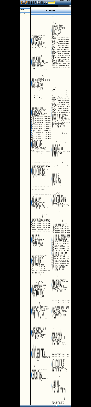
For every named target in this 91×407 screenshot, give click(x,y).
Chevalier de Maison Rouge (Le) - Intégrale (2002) (41, 113)
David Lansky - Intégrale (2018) (37, 204)
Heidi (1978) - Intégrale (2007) (37, 297)
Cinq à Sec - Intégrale (35, 115)
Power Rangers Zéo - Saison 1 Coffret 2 (59, 255)
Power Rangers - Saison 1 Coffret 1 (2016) (59, 223)
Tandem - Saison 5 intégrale (57, 333)
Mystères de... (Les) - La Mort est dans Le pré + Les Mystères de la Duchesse (61, 164)
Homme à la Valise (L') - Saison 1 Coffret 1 (39, 303)
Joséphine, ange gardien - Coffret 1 (38, 341)
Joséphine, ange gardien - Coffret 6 (38, 347)
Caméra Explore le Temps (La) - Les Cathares (40, 98)
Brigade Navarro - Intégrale (36, 90)
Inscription (62, 0)
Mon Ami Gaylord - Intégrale (57, 141)
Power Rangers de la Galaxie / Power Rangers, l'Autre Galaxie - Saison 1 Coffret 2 (61, 231)
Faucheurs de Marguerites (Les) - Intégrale (39, 255)
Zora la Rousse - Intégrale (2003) (58, 403)
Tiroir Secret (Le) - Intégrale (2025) (58, 351)
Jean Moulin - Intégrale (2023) (37, 332)
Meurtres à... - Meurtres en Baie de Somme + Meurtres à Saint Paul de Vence (61, 60)
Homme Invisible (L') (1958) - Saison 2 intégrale (40, 308)
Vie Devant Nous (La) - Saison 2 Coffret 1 (59, 370)
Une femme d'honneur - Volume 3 (58, 362)
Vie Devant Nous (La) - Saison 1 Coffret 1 (59, 368)
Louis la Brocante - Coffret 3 (37, 376)
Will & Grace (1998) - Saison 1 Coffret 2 (59, 389)
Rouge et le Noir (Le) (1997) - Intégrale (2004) (60, 287)
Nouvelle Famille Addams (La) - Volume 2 (59, 187)
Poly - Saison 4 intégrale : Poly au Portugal (59, 216)
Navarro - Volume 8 (55, 177)
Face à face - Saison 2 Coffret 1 (37, 248)
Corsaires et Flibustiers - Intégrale (38, 174)
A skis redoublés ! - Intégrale (37, 37)
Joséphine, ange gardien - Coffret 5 (38, 345)
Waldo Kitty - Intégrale (56, 386)
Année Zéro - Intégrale (36, 68)
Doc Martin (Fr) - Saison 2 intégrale (38, 215)
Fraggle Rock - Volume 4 (36, 276)
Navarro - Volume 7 (55, 176)
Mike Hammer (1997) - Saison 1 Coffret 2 (59, 126)
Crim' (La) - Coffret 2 (35, 177)
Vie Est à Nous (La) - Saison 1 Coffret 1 (59, 372)
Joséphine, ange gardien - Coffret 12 (38, 353)
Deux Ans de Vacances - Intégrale (38, 211)
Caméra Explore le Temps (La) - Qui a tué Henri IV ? (41, 100)
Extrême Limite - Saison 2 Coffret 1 (38, 243)
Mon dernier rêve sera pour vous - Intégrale (59, 142)
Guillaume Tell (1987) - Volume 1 (37, 291)
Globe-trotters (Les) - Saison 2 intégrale (39, 284)
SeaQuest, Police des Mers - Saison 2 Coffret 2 (60, 307)
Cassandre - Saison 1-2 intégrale (37, 107)
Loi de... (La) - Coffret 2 (36, 371)
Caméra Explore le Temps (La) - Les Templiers (40, 99)
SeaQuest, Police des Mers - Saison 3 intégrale (60, 308)
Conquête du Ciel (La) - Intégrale (37, 167)
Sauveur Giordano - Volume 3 (57, 298)
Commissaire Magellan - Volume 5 (38, 161)
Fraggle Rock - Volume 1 (36, 273)
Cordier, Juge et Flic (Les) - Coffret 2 (38, 171)
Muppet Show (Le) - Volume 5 (57, 158)
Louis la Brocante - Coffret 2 (37, 375)
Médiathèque (41, 6)
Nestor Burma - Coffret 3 (56, 180)
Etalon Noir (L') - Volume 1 (36, 234)
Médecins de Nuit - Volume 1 (57, 31)
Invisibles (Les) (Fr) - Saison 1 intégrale (39, 327)
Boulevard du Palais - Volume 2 (37, 88)
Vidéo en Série (22, 7)
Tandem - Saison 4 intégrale (57, 332)
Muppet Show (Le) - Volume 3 (57, 156)
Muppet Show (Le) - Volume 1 (57, 154)
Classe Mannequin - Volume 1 (37, 143)
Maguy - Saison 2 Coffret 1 (56, 21)
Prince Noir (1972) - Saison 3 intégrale (58, 268)
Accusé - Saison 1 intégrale (36, 38)
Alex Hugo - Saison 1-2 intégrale (37, 48)
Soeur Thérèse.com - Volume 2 (57, 318)
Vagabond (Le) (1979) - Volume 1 (58, 367)
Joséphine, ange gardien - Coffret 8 (38, 349)
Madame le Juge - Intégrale (57, 16)
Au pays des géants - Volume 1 (37, 71)
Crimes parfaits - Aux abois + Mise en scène (39, 183)
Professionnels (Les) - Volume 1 (57, 271)
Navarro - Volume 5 (55, 173)
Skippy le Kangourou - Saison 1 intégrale (59, 314)
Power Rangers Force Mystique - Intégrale (59, 239)
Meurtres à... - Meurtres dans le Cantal (59, 117)
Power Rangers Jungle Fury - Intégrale (59, 240)
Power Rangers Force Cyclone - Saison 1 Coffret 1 (61, 237)
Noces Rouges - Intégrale (56, 185)
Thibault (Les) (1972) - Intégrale (57, 343)
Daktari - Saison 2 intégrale (36, 198)
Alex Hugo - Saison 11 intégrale (37, 56)
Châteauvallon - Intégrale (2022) (37, 111)
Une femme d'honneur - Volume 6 (58, 365)
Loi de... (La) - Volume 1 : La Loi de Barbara (39, 367)
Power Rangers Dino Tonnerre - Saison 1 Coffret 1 (61, 235)
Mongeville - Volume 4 (56, 146)
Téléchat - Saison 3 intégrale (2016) (58, 338)
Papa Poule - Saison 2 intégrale (57, 196)
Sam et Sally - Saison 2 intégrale (58, 291)
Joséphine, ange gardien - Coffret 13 (38, 354)
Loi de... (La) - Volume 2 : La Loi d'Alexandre (39, 368)
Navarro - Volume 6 (55, 175)
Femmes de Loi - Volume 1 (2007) (38, 257)
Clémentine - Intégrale (36, 146)
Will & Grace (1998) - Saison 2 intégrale (59, 392)
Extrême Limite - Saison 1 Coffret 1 (38, 241)
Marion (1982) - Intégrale (56, 29)
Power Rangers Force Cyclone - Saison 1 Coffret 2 (61, 236)
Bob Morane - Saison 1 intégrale (37, 84)
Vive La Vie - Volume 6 (56, 382)
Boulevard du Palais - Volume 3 (37, 89)
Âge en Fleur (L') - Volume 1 (37, 44)
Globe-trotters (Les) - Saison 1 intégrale (39, 283)
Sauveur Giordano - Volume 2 (57, 297)
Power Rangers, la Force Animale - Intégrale (60, 260)
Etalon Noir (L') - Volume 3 (36, 236)
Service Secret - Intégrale (56, 312)
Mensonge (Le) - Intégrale (56, 33)
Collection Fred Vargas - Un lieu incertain (39, 152)
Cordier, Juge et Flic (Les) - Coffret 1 (38, 170)
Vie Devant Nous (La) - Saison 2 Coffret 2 (59, 371)
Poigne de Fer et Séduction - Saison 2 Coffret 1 (60, 206)
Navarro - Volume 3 (55, 172)
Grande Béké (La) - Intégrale (37, 289)
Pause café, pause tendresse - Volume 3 (59, 198)
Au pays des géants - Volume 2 (37, 70)
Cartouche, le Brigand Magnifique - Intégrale (39, 106)
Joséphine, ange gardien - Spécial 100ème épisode (41, 356)
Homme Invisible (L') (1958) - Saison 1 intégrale (40, 309)
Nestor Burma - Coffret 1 (56, 178)
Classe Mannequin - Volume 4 (37, 144)
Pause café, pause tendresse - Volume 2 (59, 200)
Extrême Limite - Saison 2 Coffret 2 (38, 244)
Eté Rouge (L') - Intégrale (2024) (37, 240)
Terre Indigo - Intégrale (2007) (57, 340)
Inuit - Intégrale (34, 326)
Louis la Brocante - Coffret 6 (37, 373)
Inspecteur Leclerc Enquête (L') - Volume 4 (39, 324)
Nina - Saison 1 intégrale (56, 181)
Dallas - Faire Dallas (35, 201)
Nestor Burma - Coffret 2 (56, 179)
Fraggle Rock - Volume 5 (36, 277)
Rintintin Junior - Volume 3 (56, 284)
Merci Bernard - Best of (56, 34)
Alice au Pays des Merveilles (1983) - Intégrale (40, 62)
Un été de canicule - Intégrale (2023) (58, 359)
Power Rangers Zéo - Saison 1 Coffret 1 (59, 254)
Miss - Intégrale (54, 134)
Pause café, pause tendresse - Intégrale (59, 201)
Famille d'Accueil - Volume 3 (37, 253)
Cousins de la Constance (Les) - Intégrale (39, 175)
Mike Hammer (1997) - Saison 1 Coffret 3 (59, 128)
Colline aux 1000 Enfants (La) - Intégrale (39, 154)
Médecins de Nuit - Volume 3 (57, 30)
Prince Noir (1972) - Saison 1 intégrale (58, 266)
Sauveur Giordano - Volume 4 (57, 299)
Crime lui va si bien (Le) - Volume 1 (38, 179)
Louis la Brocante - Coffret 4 (37, 377)
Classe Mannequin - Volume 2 (37, 142)
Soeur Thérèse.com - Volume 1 (57, 317)
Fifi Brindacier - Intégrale (36, 263)
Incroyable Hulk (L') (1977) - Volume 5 (38, 317)
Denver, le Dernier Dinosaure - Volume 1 (39, 210)
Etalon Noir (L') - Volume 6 (36, 238)
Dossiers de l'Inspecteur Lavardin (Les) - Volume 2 (41, 220)
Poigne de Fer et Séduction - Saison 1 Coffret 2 (60, 205)
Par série (22, 9)
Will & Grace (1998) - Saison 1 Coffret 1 (59, 388)
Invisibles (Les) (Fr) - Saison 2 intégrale (39, 328)
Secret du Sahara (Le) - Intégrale (58, 309)
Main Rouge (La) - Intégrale (57, 23)
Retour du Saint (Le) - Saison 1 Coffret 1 (59, 278)
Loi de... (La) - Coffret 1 (36, 370)
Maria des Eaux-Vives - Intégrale (58, 25)
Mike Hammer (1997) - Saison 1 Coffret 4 (59, 129)
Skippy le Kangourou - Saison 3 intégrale (59, 316)
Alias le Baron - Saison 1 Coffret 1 (38, 60)
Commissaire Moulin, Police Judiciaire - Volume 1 (40, 164)
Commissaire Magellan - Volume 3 (38, 159)
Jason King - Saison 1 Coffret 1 (37, 330)
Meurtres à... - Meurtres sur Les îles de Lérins (60, 115)
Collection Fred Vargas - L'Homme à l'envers (39, 153)
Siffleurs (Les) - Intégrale (56, 313)
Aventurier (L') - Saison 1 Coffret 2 (38, 78)
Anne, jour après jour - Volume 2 (37, 67)
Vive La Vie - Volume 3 (56, 379)
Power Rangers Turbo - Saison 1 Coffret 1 (59, 252)
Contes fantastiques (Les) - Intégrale (38, 168)
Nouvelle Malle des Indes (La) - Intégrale (59, 191)
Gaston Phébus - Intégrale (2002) (38, 281)
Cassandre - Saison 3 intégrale (37, 108)
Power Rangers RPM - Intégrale (57, 245)
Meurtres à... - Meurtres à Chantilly (58, 116)
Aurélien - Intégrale (35, 74)
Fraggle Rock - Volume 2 (36, 274)
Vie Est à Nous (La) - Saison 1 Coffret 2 (59, 373)
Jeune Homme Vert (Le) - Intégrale (38, 335)
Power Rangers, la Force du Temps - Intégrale (60, 265)
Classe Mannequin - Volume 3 (37, 141)
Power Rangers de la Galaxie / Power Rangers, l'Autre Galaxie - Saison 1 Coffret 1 (61, 233)
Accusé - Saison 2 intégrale (36, 39)
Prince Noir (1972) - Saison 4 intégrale (58, 269)
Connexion (68, 0)
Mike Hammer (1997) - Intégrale (57, 127)
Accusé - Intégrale (35, 40)
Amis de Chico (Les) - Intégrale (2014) (38, 65)
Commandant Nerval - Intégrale (37, 155)
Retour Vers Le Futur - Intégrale (57, 280)
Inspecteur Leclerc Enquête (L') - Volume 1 (39, 320)
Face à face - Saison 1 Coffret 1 (37, 246)
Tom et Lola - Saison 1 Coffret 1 (57, 352)
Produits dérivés (23, 12)
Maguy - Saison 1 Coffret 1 (56, 18)
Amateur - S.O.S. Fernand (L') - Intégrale (39, 63)
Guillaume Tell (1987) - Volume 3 (37, 293)
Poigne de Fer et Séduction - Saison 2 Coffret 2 (60, 207)
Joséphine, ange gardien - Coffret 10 (38, 351)
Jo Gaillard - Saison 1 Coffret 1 (37, 336)
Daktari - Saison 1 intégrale (36, 197)
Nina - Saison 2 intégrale (56, 182)
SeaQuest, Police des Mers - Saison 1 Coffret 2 (60, 305)
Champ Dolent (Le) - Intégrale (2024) (38, 110)
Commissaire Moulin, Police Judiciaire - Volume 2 (40, 165)
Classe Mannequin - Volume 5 (37, 145)
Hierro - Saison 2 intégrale (36, 302)
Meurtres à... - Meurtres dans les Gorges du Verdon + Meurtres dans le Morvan (61, 123)
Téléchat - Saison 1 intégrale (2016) (58, 336)
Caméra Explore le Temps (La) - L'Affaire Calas (40, 91)
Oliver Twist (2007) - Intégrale (57, 193)
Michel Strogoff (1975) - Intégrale (58, 124)
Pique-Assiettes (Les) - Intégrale (57, 203)
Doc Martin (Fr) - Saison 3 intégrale (38, 216)
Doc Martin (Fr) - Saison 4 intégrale (38, 217)
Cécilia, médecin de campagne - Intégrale (39, 109)
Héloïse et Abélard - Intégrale (37, 299)
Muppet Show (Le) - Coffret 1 (57, 153)
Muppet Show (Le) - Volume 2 (57, 155)
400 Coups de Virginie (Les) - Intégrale (38, 35)
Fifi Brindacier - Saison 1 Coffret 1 (38, 264)
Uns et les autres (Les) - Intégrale (58, 366)
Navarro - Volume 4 (55, 174)
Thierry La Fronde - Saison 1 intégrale (58, 346)
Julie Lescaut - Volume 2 (36, 359)
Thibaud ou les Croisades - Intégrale (58, 342)
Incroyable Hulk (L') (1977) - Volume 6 (38, 313)
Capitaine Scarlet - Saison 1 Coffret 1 (38, 104)
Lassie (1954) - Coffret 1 (36, 362)
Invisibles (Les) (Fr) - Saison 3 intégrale (39, 329)
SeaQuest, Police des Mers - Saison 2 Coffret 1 (60, 306)
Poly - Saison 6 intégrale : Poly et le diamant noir (60, 221)
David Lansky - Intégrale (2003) (37, 203)
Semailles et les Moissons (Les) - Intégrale (59, 311)
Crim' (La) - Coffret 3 (35, 178)
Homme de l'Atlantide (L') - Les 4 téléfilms (39, 305)
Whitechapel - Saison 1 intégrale (57, 387)
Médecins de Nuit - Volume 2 (57, 32)
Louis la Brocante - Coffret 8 (37, 380)
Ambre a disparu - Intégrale (36, 64)
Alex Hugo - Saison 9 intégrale (37, 54)
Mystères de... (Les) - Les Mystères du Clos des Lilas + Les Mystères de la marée (61, 167)
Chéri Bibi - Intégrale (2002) (37, 112)
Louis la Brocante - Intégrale (37, 381)
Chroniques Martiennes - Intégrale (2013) (39, 114)
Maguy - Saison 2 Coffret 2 (56, 22)
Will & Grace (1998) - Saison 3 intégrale (59, 393)
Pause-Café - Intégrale (56, 202)
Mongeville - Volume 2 (56, 144)
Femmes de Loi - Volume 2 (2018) (38, 262)
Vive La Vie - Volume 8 (56, 384)
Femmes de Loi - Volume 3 (36, 259)
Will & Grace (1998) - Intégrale (57, 400)
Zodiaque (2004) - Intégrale (57, 402)
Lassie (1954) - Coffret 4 (36, 366)
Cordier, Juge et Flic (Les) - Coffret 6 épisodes (40, 169)
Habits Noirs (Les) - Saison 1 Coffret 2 (38, 296)
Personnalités (34, 6)
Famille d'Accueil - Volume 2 (37, 252)
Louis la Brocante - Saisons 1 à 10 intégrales (40, 378)
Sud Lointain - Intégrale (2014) (57, 325)
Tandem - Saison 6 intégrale (57, 334)
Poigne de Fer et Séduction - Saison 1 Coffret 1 (60, 204)
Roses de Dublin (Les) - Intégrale (58, 286)
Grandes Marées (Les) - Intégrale (38, 290)
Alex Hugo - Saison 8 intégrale (37, 53)
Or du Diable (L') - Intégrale (57, 194)
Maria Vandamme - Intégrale (57, 26)
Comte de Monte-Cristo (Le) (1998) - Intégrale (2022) (41, 166)
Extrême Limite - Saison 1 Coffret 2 (38, 242)
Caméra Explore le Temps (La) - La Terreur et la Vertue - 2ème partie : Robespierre (41, 97)
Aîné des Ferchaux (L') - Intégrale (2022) (39, 47)
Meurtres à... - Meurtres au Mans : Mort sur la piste (61, 119)
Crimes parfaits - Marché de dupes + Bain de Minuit (41, 184)
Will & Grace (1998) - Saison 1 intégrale (59, 391)
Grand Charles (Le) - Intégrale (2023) (38, 288)
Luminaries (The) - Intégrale (37, 383)
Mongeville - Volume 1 (56, 143)
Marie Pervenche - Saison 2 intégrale (58, 27)
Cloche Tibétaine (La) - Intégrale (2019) (39, 147)
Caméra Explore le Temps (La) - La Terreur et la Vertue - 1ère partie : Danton (41, 95)
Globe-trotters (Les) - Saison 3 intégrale (39, 285)
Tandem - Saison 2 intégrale (57, 330)
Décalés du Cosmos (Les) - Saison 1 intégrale (40, 207)
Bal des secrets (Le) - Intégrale (37, 81)
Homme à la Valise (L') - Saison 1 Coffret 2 (39, 304)
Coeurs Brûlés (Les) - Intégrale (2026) (38, 148)
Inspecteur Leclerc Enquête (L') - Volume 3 (39, 323)
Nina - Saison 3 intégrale (56, 183)
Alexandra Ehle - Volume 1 (36, 57)
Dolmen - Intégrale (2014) (36, 218)
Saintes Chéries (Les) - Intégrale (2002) (59, 289)
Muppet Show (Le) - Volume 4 (57, 157)
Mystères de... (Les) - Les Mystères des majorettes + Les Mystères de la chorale (61, 165)
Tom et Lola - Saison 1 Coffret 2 (57, 353)
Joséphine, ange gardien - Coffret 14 (38, 355)
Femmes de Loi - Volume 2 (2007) (38, 258)
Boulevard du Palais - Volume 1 (37, 87)
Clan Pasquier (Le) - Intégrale (37, 140)
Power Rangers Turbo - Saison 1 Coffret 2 (59, 253)
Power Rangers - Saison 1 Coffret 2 (58, 224)
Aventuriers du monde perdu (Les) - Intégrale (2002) (41, 80)
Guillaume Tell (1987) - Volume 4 (37, 294)
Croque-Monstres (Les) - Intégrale (38, 196)
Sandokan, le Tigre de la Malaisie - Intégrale (59, 292)
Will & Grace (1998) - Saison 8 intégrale (59, 398)
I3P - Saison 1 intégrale (36, 311)
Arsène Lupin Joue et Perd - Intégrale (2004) (39, 69)
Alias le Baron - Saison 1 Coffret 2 (38, 61)
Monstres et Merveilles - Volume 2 (58, 148)
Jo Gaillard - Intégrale (35, 338)
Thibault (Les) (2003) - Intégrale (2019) (59, 344)
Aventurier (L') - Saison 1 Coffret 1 (38, 77)
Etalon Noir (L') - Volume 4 (36, 233)
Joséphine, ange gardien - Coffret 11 (38, 352)
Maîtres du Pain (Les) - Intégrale (57, 24)
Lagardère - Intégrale (35, 361)
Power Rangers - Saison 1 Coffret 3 (58, 225)
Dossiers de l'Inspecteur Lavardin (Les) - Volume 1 (41, 219)
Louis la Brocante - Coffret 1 (37, 374)
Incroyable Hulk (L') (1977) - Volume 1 (38, 312)
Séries (28, 6)
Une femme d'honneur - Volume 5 (58, 364)
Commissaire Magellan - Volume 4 (38, 160)
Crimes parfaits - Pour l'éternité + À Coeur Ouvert (40, 188)
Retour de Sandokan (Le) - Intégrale (58, 277)
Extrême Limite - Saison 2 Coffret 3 (38, 245)
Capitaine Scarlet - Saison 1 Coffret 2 (38, 105)
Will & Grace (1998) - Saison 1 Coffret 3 (59, 390)
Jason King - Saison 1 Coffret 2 (37, 331)
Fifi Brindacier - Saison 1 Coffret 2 (38, 265)
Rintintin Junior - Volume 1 (56, 283)
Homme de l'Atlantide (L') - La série (38, 307)
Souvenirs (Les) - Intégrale (56, 320)
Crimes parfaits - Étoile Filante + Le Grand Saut (40, 185)
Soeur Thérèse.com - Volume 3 (57, 319)
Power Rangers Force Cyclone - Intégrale (59, 238)
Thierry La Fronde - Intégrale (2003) (58, 345)
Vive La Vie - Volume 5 (56, 381)
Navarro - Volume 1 (55, 170)
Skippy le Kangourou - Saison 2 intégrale (59, 315)
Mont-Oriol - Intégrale (55, 150)
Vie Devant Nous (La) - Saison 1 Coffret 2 (59, 369)
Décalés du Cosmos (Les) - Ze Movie (38, 208)
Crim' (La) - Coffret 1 (35, 176)
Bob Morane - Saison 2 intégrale (37, 85)
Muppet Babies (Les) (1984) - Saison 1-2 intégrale (61, 151)
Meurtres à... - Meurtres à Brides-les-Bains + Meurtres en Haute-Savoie (61, 66)
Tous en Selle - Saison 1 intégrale (58, 358)
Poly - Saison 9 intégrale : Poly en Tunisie (59, 220)
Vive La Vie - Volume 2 (56, 377)
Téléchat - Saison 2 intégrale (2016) (58, 337)
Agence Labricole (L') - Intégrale (37, 46)
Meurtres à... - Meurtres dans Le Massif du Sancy (60, 118)
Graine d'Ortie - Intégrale (36, 287)
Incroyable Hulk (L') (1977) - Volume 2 (38, 314)
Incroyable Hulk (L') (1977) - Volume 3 (38, 316)
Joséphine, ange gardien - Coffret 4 (38, 346)
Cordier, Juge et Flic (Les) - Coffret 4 (38, 173)
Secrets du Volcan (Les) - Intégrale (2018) (59, 310)
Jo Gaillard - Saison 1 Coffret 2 (37, 337)
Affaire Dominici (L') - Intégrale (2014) (38, 42)
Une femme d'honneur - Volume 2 (58, 361)
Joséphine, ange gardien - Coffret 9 (38, 350)
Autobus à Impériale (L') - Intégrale (38, 75)
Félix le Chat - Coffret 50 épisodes (38, 256)
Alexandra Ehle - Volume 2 (36, 58)
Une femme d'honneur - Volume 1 (58, 360)
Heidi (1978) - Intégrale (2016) (37, 298)
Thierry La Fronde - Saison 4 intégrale (58, 350)
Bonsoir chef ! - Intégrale (36, 86)
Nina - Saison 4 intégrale (56, 184)
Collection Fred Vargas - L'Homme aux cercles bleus (41, 151)
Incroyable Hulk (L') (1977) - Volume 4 (38, 315)
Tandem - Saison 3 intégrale (57, 331)
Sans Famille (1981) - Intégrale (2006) (58, 293)
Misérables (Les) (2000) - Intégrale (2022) (59, 133)
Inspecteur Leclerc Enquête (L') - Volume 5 (39, 325)
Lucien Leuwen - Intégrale (36, 382)
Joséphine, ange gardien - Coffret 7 (38, 348)
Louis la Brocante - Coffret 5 (37, 379)
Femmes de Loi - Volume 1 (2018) (38, 261)
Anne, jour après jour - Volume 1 (37, 66)
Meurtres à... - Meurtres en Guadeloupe (59, 114)
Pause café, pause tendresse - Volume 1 (59, 197)
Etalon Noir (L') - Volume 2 (36, 235)
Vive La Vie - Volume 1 (56, 378)
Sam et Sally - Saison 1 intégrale (58, 290)
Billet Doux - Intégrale (35, 82)
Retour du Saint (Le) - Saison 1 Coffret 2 (59, 279)
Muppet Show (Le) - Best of (57, 152)
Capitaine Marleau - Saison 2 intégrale (38, 103)
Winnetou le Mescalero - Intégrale (58, 401)
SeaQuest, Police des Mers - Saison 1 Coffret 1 (60, 304)
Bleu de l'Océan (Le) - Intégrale (37, 83)
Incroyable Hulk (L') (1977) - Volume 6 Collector (40, 318)
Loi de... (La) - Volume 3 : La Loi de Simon (39, 369)
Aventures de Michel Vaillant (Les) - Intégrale (40, 76)
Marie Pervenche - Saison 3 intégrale (58, 28)
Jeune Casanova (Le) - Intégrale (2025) (39, 334)
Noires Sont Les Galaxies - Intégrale (58, 186)
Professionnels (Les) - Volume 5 (57, 276)
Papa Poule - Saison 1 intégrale (57, 195)
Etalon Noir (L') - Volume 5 (36, 237)
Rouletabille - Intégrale (56, 288)
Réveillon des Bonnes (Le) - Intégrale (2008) (60, 281)
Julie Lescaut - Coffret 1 (36, 360)
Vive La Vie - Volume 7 (56, 383)
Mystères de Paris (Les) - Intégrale (58, 162)
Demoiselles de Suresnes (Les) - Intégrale (39, 209)
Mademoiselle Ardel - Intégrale (57, 17)
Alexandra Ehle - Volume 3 (36, 59)
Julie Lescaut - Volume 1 (36, 358)
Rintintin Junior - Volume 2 (56, 282)
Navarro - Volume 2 (55, 171)
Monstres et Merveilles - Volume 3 (58, 149)
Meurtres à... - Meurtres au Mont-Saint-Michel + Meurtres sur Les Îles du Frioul (61, 97)
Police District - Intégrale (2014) (57, 208)
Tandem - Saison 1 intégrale (57, 329)
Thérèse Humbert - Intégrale (57, 341)
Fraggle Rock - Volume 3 (36, 275)
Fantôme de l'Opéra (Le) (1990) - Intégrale (39, 254)
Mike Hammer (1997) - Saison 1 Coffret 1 (59, 125)
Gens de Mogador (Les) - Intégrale (38, 282)
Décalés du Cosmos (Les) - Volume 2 (38, 206)
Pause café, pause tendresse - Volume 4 (59, 199)
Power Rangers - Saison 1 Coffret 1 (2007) (59, 222)
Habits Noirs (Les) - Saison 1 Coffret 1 (38, 295)
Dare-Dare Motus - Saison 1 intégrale (38, 202)
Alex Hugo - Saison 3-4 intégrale (37, 49)
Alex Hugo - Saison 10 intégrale (37, 55)
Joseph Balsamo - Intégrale (36, 340)
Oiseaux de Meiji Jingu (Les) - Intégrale (59, 192)
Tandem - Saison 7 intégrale (57, 335)
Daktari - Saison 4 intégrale (36, 200)
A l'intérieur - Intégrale (35, 36)
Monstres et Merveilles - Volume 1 (58, 147)
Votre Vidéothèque (23, 10)
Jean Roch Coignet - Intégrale (37, 333)
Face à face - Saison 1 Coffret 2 (37, 247)
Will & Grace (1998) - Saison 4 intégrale (59, 394)
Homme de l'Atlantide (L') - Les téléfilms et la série (40, 306)
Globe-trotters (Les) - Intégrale (37, 286)
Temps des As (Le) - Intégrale (57, 339)
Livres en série (23, 13)
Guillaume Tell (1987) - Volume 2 (37, 292)
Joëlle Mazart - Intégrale (36, 339)
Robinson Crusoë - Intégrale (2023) (58, 285)
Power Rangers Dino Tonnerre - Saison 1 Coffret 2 (61, 234)
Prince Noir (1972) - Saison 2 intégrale (58, 267)
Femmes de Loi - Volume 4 (36, 260)
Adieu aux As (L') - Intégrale (37, 41)
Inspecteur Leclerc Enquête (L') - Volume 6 (39, 319)
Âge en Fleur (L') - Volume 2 (37, 45)
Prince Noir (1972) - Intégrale (57, 270)
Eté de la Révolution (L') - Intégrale (38, 239)
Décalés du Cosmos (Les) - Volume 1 (38, 205)
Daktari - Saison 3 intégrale (36, 199)
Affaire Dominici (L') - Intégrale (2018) (38, 43)
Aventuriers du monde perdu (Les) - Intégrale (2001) (41, 79)
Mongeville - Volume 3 (56, 145)
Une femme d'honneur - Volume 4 (58, 363)
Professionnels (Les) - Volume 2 (57, 272)
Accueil (22, 6)
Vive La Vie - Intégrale (56, 385)
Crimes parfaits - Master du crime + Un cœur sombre (41, 193)
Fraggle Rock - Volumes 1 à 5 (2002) (38, 272)
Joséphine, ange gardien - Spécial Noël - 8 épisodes (41, 357)
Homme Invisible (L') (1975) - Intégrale (38, 310)
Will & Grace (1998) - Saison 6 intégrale (59, 399)
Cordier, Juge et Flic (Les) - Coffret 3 (38, 172)
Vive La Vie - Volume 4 (56, 380)
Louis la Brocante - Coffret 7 (37, 372)
